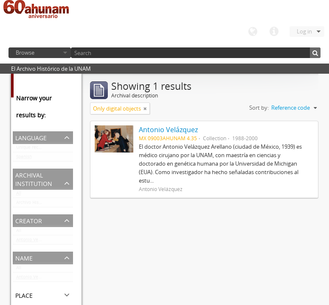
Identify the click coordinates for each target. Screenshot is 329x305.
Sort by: (259, 107)
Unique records (31, 149)
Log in (304, 31)
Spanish (24, 158)
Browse (25, 52)
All (18, 195)
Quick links (273, 31)
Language (252, 31)
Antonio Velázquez (35, 241)
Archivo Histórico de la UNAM (44, 204)
